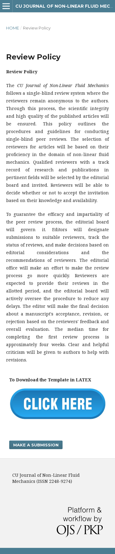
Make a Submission (36, 444)
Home (12, 27)
